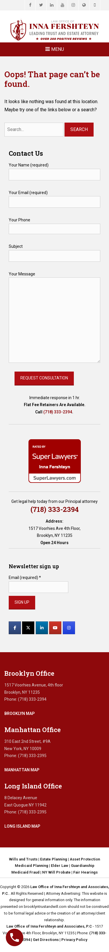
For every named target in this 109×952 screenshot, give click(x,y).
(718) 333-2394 (57, 412)
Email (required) (25, 577)
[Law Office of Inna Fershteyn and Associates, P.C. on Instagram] (69, 627)
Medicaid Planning (31, 865)
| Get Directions (44, 939)
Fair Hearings (85, 872)
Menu (57, 49)
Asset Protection (85, 859)
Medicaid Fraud (25, 872)
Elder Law (59, 865)
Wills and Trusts (23, 859)
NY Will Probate (56, 872)
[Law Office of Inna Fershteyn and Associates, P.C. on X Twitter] (28, 627)
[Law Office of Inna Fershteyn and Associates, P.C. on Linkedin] (42, 627)
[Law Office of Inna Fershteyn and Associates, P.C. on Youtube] (55, 627)
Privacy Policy (74, 939)
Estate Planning (53, 859)
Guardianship (82, 865)
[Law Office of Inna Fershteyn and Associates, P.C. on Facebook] (15, 627)
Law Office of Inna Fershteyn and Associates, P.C (49, 926)
